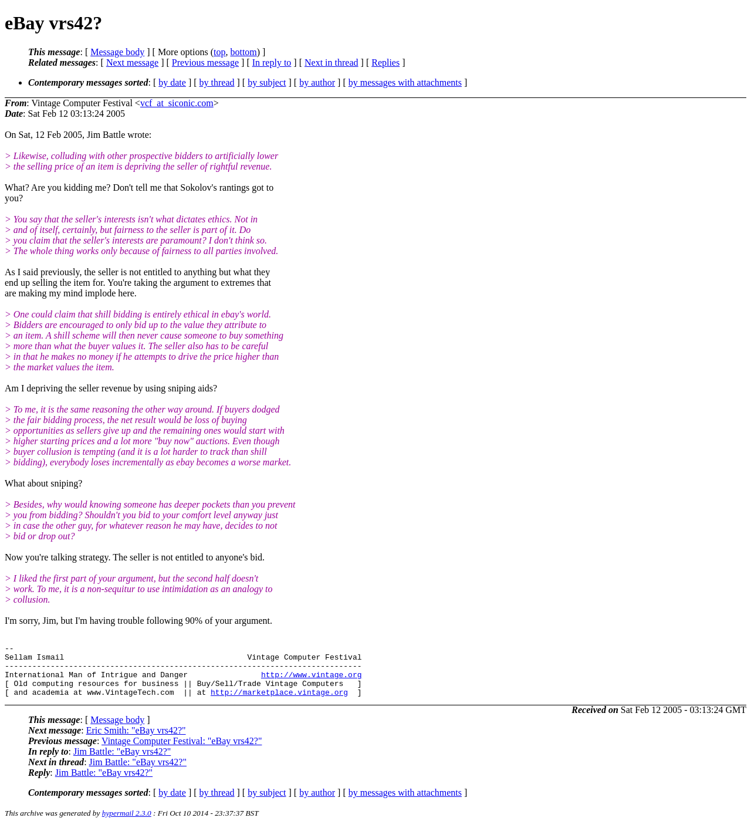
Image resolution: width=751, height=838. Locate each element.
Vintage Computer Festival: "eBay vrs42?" (182, 751)
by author (317, 82)
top (219, 52)
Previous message (205, 62)
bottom (243, 52)
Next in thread (331, 62)
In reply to (272, 62)
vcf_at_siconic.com (177, 103)
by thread (217, 82)
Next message (132, 62)
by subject (267, 82)
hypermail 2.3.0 (126, 823)
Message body (117, 52)
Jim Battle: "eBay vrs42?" (122, 762)
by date (172, 82)
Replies (385, 62)
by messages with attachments (405, 82)
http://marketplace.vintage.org (279, 702)
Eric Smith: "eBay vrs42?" (136, 741)
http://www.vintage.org (311, 681)
